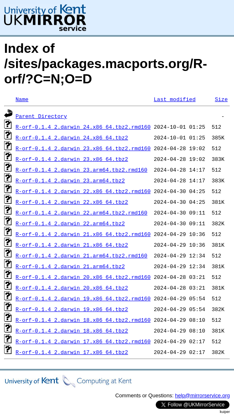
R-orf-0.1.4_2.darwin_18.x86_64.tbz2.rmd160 (83, 319)
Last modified (174, 99)
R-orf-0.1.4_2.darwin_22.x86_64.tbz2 (72, 201)
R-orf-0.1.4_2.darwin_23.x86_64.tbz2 (72, 159)
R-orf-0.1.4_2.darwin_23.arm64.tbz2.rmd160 (81, 169)
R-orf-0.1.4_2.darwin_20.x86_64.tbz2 (72, 287)
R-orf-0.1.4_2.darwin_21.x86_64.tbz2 (72, 244)
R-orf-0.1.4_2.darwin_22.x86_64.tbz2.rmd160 (83, 191)
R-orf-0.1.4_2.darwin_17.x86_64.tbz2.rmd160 (83, 341)
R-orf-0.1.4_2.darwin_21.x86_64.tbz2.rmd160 (83, 234)
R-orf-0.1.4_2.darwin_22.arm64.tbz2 (70, 223)
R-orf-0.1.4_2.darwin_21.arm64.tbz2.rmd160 (81, 255)
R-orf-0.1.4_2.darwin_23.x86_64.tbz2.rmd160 (83, 148)
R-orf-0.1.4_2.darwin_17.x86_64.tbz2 (72, 352)
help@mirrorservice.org (202, 395)
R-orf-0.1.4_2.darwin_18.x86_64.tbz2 (72, 330)
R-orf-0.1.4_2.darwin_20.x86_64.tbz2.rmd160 (83, 277)
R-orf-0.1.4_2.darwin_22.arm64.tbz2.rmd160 (81, 212)
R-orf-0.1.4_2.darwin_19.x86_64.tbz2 (72, 309)
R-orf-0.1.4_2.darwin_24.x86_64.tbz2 (72, 137)
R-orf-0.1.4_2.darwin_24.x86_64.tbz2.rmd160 (83, 126)
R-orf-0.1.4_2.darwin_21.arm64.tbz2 (70, 266)
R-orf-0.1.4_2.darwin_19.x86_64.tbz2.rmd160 (83, 298)
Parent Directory (41, 116)
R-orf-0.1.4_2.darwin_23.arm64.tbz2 (70, 180)
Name (22, 99)
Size (221, 99)
